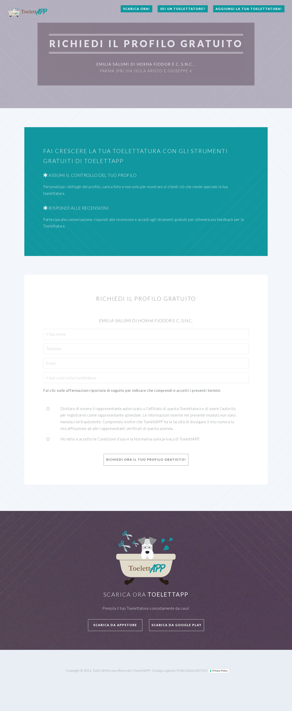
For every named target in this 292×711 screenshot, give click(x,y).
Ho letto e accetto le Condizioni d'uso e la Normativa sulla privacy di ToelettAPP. (130, 439)
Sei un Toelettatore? (182, 9)
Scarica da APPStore (115, 625)
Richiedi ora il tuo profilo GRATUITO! (146, 459)
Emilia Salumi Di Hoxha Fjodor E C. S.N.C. (144, 64)
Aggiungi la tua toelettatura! (249, 9)
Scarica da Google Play (176, 625)
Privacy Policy (220, 670)
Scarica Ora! (136, 9)
